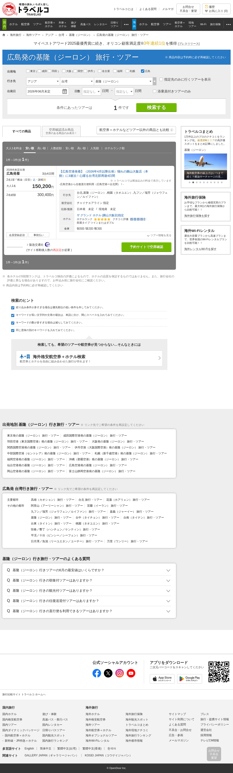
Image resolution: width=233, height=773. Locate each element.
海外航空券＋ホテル (98, 730)
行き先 (11, 81)
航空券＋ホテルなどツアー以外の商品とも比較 (136, 131)
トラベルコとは (123, 9)
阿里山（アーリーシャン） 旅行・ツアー (57, 505)
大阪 (67, 71)
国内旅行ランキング (55, 740)
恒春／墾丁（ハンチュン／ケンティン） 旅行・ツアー (65, 529)
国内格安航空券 (12, 719)
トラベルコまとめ (137, 724)
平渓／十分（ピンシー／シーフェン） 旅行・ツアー (64, 535)
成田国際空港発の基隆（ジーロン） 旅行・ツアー (95, 435)
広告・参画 (176, 735)
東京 (31, 71)
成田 (43, 71)
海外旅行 (92, 707)
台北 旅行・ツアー (90, 499)
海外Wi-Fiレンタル (97, 740)
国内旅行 (8, 707)
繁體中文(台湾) (66, 748)
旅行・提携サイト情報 (214, 719)
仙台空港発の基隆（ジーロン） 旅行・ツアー (36, 465)
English (29, 748)
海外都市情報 (134, 740)
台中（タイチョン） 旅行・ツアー (97, 517)
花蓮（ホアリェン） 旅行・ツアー (128, 499)
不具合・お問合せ (180, 730)
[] (189, 44)
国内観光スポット (53, 735)
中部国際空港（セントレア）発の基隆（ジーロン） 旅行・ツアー (49, 453)
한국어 (111, 748)
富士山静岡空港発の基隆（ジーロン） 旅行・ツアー (102, 471)
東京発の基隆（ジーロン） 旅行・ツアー (33, 435)
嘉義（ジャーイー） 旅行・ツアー (131, 511)
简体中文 (45, 748)
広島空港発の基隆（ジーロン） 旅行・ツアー (98, 465)
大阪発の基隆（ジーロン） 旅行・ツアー (118, 441)
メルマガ (168, 9)
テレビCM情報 (209, 740)
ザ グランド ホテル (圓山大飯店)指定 (100, 215)
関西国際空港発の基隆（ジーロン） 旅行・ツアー (39, 447)
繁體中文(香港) (92, 748)
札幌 (131, 71)
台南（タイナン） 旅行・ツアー (143, 517)
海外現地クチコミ (137, 730)
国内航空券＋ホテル (17, 735)
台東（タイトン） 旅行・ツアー (51, 523)
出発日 (11, 91)
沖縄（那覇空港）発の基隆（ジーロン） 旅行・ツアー (103, 459)
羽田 (53, 71)
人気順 (94, 148)
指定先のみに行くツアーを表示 (185, 79)
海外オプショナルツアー (101, 735)
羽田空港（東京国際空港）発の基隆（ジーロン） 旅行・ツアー (47, 441)
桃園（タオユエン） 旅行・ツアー (97, 523)
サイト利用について (181, 719)
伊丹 (89, 71)
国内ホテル (9, 714)
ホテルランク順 (115, 148)
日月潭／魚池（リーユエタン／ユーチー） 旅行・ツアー (67, 541)
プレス (204, 714)
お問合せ (188, 9)
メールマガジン (179, 740)
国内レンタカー (52, 724)
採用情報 (206, 735)
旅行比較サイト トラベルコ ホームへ (24, 694)
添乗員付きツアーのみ (172, 91)
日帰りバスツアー (53, 730)
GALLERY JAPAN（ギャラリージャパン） (51, 755)
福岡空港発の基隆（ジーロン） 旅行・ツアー (36, 459)
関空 (79, 71)
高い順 (41, 148)
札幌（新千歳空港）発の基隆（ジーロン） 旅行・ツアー (131, 453)
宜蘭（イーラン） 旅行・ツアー (107, 505)
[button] (171, 130)
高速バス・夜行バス (55, 719)
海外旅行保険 (134, 714)
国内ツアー (9, 724)
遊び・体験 (49, 714)
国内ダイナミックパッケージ (20, 730)
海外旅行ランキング (138, 735)
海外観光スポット (137, 719)
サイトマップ (177, 714)
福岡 (118, 71)
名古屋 (104, 71)
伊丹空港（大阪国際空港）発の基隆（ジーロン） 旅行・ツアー (115, 447)
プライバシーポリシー (214, 724)
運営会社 (206, 730)
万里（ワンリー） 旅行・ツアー (127, 541)
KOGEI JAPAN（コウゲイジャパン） (108, 755)
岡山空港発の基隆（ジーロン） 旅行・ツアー (36, 471)
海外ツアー (93, 724)
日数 (77, 91)
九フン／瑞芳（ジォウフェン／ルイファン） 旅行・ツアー (68, 511)
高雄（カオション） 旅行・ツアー (52, 499)
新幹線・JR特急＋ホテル (21, 740)
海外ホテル (93, 714)
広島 (145, 71)
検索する (156, 107)
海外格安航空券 (96, 719)
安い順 (29, 148)
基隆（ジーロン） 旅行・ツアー (51, 517)
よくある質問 (147, 9)
